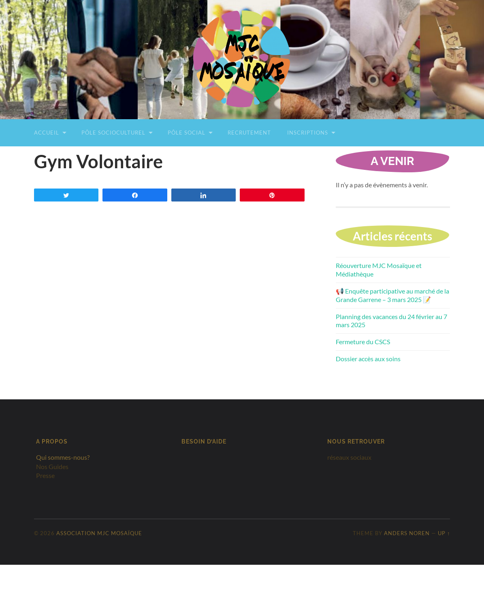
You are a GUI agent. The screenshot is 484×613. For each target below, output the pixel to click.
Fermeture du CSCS (363, 341)
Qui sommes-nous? (63, 457)
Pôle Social (186, 132)
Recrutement (249, 132)
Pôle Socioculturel (113, 132)
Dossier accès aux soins (368, 358)
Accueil (46, 132)
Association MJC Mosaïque (99, 533)
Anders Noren (407, 533)
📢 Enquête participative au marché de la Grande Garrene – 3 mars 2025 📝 (392, 295)
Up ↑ (444, 533)
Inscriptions (307, 132)
